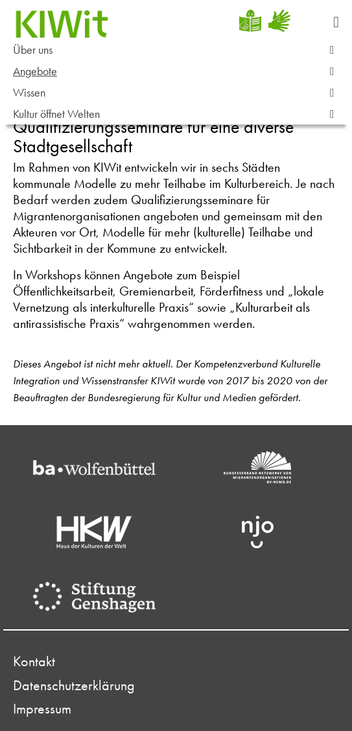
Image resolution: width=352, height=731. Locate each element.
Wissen (179, 93)
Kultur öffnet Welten (179, 114)
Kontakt (34, 661)
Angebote (179, 72)
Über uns (179, 50)
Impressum (42, 709)
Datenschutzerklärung (74, 685)
